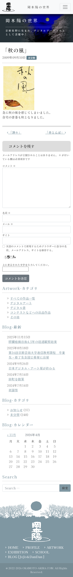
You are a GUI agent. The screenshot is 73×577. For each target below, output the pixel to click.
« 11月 (11, 434)
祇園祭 (13, 390)
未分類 (14, 414)
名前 (6, 213)
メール (7, 224)
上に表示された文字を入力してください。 (26, 265)
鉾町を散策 (16, 379)
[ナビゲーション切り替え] (65, 7)
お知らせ (16, 410)
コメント (9, 166)
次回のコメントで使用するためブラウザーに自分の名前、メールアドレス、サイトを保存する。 (36, 248)
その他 (14, 317)
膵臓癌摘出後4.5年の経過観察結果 (33, 341)
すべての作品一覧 (22, 298)
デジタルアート (21, 303)
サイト (6, 235)
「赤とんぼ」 (55, 132)
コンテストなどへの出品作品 (30, 312)
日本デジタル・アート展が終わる (32, 368)
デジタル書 (18, 307)
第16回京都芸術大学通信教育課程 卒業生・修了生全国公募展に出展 (37, 355)
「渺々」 (14, 132)
